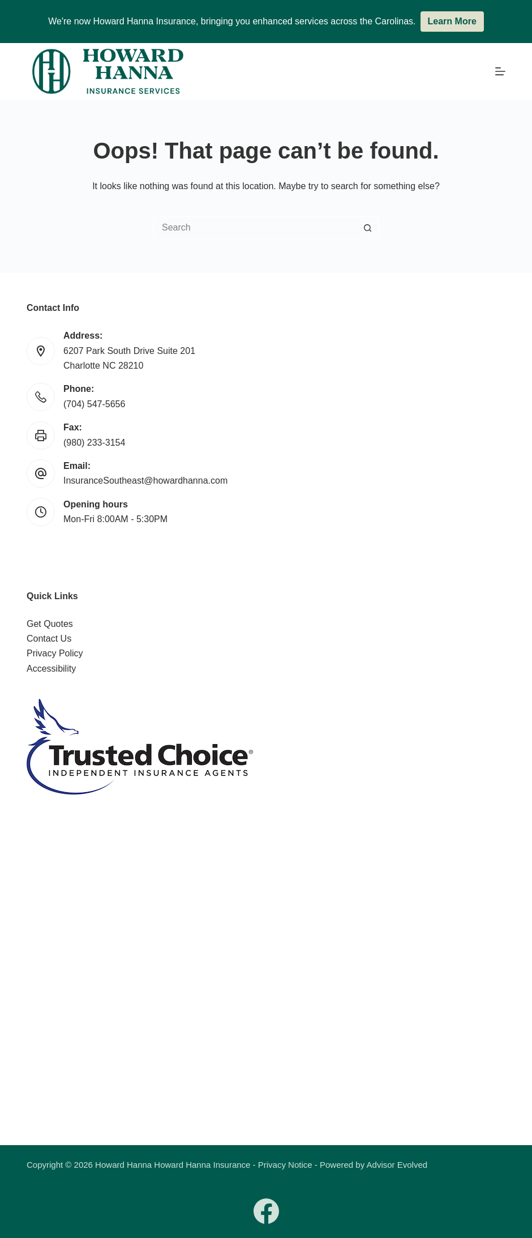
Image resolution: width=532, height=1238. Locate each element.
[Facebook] (266, 1211)
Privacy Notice (285, 1164)
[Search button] (368, 227)
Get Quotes (50, 624)
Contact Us (49, 638)
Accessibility (51, 668)
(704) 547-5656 (94, 404)
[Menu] (500, 71)
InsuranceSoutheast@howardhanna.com (145, 480)
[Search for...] (255, 227)
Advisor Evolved (397, 1164)
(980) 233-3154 (94, 442)
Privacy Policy (55, 653)
